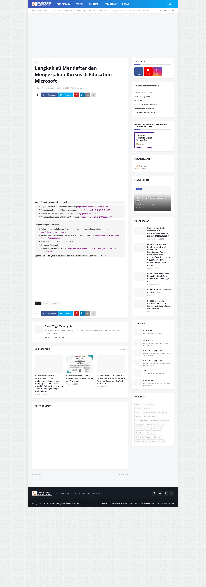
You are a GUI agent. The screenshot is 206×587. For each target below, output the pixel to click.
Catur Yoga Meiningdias (59, 326)
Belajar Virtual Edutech (143, 93)
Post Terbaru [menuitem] (63, 4)
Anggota (133, 503)
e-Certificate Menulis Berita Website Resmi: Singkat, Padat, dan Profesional (80, 378)
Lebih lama (122, 474)
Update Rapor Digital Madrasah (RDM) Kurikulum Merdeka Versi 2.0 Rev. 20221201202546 (158, 232)
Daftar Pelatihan (140, 100)
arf (144, 370)
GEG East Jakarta (141, 421)
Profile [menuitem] (79, 4)
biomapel (147, 330)
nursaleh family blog (152, 350)
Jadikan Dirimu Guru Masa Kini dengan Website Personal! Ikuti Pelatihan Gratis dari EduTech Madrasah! (111, 379)
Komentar (142, 168)
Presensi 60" (56, 10)
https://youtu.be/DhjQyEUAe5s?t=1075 (97, 217)
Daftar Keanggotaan (142, 97)
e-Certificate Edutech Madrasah (146, 104)
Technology (152, 441)
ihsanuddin (148, 380)
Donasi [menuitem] (125, 4)
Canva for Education (143, 408)
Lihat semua (120, 349)
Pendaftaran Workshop (75, 10)
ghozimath (148, 340)
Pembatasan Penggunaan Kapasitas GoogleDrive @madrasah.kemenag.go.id (158, 277)
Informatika (165, 421)
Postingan (142, 166)
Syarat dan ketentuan (138, 10)
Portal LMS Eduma (166, 503)
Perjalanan (150, 433)
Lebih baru (38, 474)
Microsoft (56, 303)
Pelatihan (157, 429)
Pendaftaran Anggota (98, 10)
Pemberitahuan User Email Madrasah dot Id (159, 291)
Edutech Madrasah (150, 417)
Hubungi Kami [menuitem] (111, 4)
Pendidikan (140, 433)
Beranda (38, 62)
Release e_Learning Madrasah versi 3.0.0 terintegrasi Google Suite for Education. (158, 305)
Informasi (46, 62)
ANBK (138, 404)
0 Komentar (77, 88)
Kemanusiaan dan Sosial (155, 425)
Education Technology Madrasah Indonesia (62, 503)
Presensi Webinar (40, 10)
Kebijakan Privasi (118, 10)
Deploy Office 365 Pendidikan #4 (152, 199)
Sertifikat (157, 437)
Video (161, 441)
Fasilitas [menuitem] (93, 4)
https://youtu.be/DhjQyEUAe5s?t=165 (92, 207)
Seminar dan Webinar (143, 437)
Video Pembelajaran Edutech (145, 112)
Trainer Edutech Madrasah (144, 108)
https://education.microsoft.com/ (53, 232)
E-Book (138, 417)
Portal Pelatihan (147, 503)
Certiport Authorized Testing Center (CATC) (150, 412)
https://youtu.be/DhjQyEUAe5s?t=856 (80, 213)
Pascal (148, 429)
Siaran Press (140, 441)
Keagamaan (140, 425)
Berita (145, 404)
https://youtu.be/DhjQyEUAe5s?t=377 (94, 210)
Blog (152, 404)
